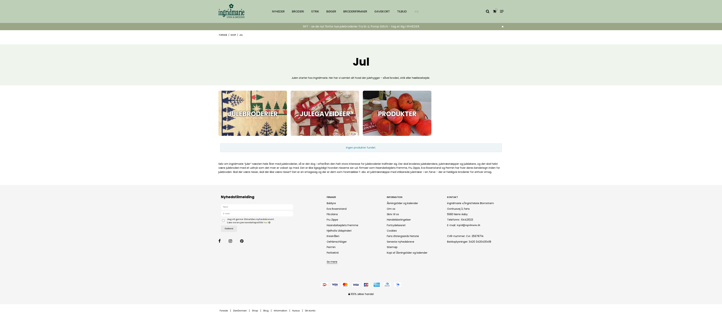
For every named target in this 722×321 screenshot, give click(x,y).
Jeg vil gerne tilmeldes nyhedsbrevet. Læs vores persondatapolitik (261, 221)
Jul (416, 11)
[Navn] (257, 207)
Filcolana (332, 214)
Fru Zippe (332, 219)
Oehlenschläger (337, 242)
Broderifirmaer (355, 11)
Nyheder (278, 11)
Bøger (331, 11)
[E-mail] (257, 213)
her (266, 222)
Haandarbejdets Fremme (342, 225)
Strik (315, 11)
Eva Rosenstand (337, 209)
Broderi (298, 11)
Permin (331, 247)
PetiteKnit (333, 253)
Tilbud (402, 11)
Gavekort (382, 11)
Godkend (229, 228)
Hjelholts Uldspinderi (339, 230)
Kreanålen (333, 236)
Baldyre (331, 203)
